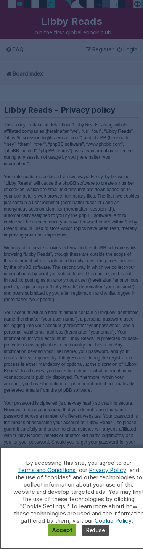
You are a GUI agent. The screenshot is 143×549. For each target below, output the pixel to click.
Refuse (95, 530)
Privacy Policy (107, 470)
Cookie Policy (113, 520)
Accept (62, 530)
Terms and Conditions (47, 470)
